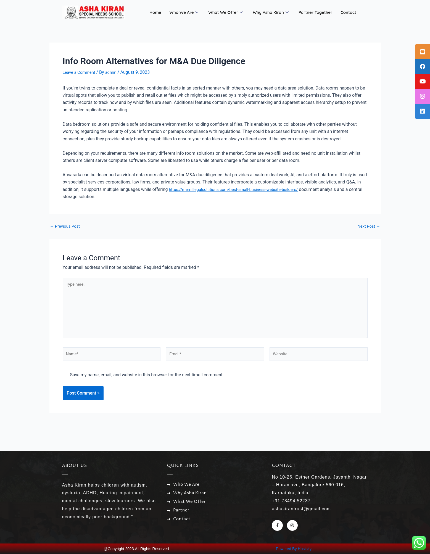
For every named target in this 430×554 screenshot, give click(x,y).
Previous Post (66, 226)
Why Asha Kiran (270, 12)
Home (155, 12)
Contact (348, 12)
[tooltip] (422, 51)
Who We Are (184, 12)
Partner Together (316, 12)
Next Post (367, 226)
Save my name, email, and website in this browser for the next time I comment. (147, 381)
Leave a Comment (80, 72)
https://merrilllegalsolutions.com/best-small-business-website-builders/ (239, 189)
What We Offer (225, 12)
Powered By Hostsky (294, 549)
